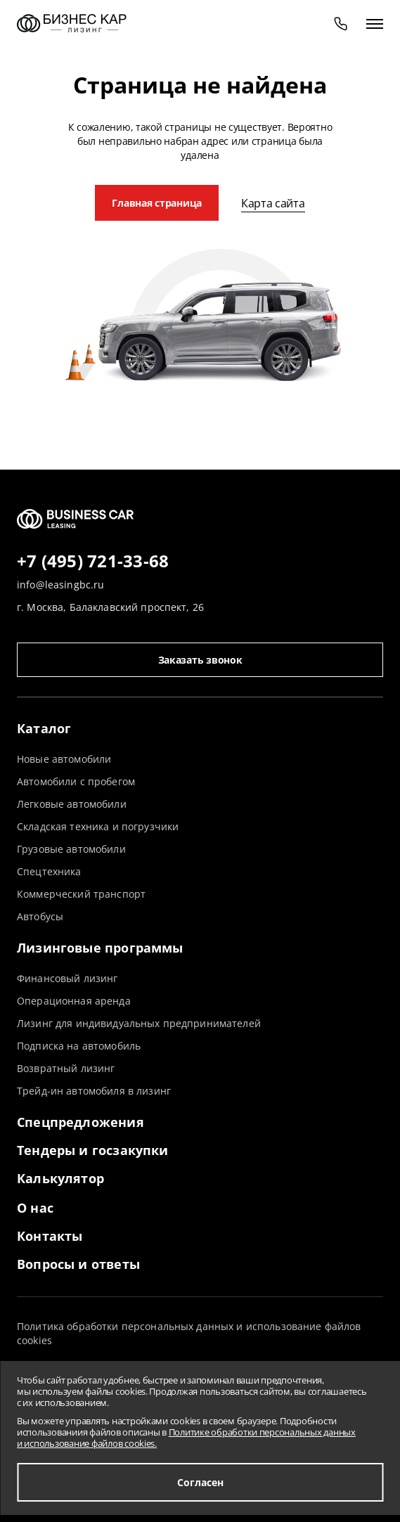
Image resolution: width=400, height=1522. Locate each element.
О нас (35, 1207)
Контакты (49, 1235)
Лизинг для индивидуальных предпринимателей (139, 1023)
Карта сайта (272, 203)
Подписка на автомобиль (79, 1045)
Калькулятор (60, 1178)
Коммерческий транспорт (81, 894)
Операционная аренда (74, 1000)
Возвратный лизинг (66, 1068)
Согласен (200, 1482)
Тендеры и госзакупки (93, 1150)
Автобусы (40, 916)
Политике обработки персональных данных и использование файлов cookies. (186, 1438)
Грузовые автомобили (71, 849)
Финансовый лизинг (67, 978)
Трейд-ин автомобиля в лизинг (94, 1090)
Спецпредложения (80, 1122)
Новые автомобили (64, 759)
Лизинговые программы (100, 947)
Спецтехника (49, 871)
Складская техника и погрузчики (98, 826)
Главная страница (157, 202)
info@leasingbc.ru (60, 584)
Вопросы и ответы (78, 1264)
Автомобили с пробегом (76, 781)
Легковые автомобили (72, 804)
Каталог (44, 728)
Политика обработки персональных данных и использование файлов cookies (189, 1333)
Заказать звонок (200, 659)
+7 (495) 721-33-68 (93, 562)
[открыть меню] (374, 23)
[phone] (341, 23)
